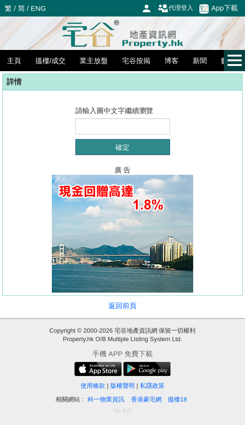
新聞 (200, 61)
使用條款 (93, 385)
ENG (38, 8)
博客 (171, 61)
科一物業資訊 (106, 399)
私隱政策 (152, 385)
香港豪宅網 (146, 399)
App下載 (218, 8)
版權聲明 (122, 385)
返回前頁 (122, 306)
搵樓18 (177, 399)
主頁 (14, 61)
